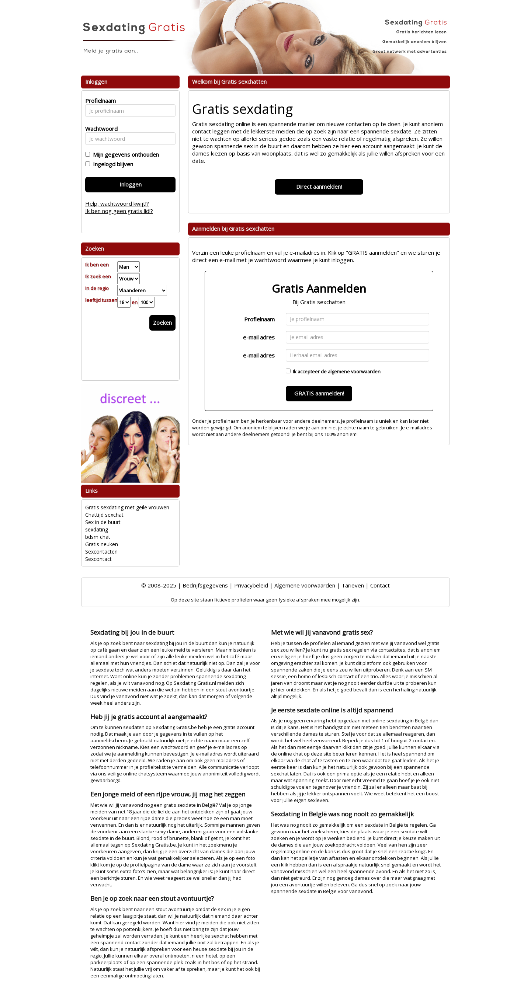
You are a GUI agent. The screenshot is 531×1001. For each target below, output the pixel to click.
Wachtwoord (99, 128)
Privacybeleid (251, 585)
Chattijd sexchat (104, 514)
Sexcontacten (101, 551)
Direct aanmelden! (319, 186)
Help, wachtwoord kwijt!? (117, 203)
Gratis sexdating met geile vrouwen (127, 507)
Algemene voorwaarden (304, 585)
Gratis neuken (101, 544)
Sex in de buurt (103, 522)
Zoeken (162, 322)
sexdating (96, 529)
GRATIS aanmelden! (319, 393)
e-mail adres (259, 337)
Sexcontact (98, 558)
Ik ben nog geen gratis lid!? (119, 210)
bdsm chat (97, 536)
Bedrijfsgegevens (205, 585)
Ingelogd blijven (111, 164)
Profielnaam (259, 319)
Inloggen (130, 184)
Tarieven (352, 585)
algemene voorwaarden (354, 371)
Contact (380, 585)
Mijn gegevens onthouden (124, 154)
